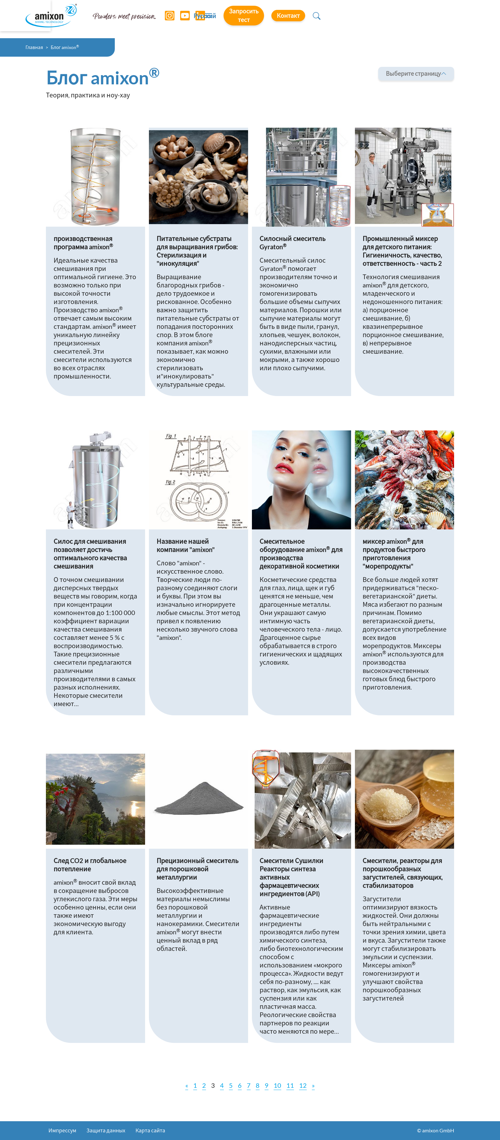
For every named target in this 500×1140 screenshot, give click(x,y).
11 (290, 1085)
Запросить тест (373, 18)
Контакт (432, 18)
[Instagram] (167, 19)
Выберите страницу (416, 73)
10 (277, 1085)
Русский (320, 19)
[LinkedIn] (198, 19)
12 (303, 1085)
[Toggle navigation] (250, 19)
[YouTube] (182, 19)
